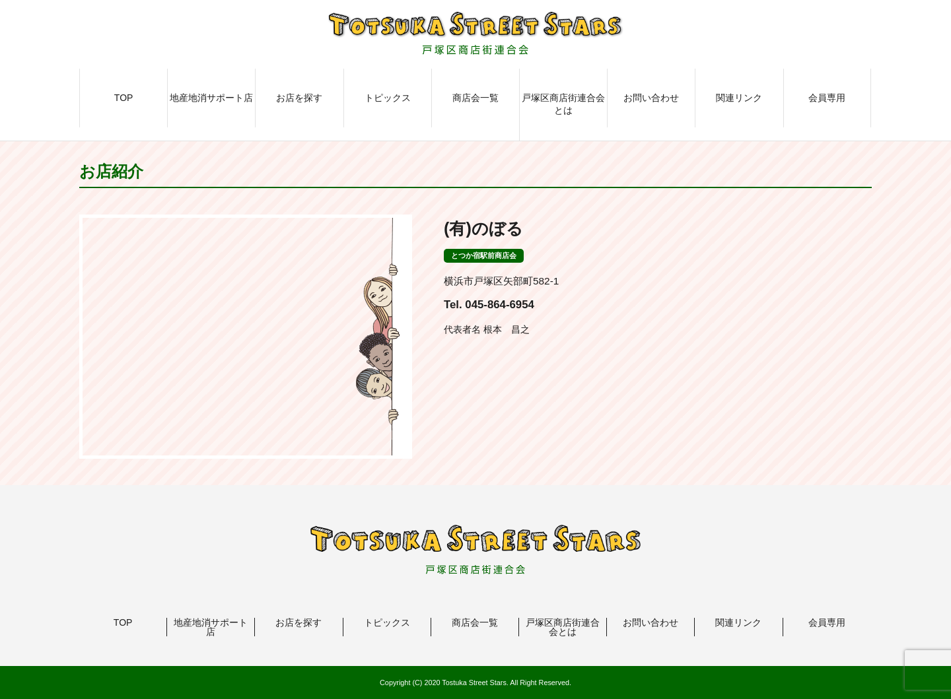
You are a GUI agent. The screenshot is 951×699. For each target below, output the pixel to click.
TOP (123, 97)
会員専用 (826, 97)
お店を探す (299, 97)
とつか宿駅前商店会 (483, 255)
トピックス (388, 97)
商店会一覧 (475, 97)
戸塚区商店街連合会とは (563, 104)
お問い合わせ (651, 97)
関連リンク (739, 97)
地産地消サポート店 (211, 97)
